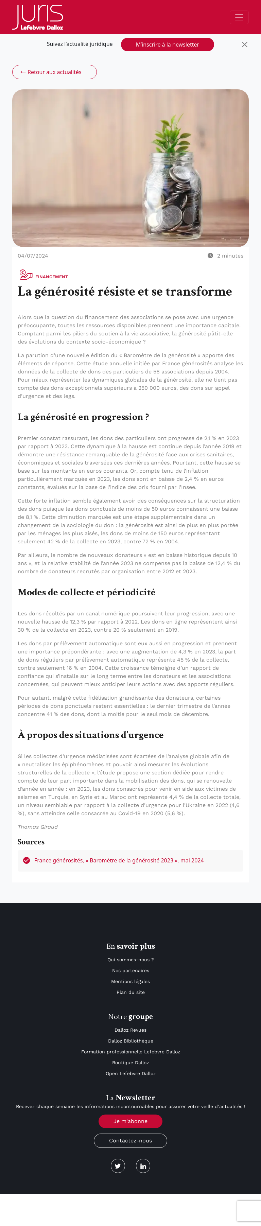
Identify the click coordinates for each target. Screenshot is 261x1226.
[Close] (245, 44)
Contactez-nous (130, 1140)
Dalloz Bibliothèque (130, 1041)
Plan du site (131, 992)
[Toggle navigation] (239, 17)
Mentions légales (130, 981)
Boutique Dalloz (130, 1062)
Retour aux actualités (50, 72)
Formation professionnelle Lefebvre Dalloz (130, 1051)
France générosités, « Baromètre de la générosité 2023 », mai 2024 (119, 860)
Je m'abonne (130, 1121)
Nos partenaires (130, 970)
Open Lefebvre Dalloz (131, 1073)
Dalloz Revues (130, 1030)
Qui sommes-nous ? (130, 959)
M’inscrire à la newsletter (167, 44)
